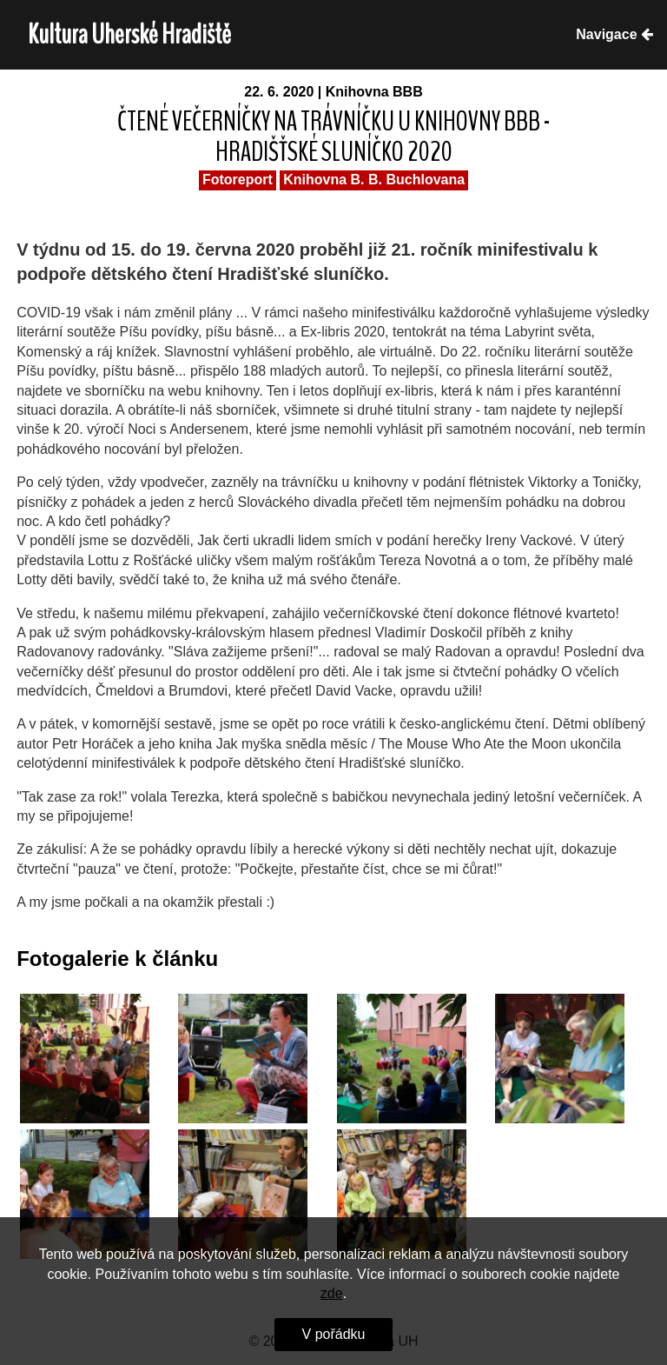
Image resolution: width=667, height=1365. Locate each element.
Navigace (614, 34)
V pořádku (334, 1334)
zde (331, 1293)
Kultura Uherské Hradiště (129, 34)
